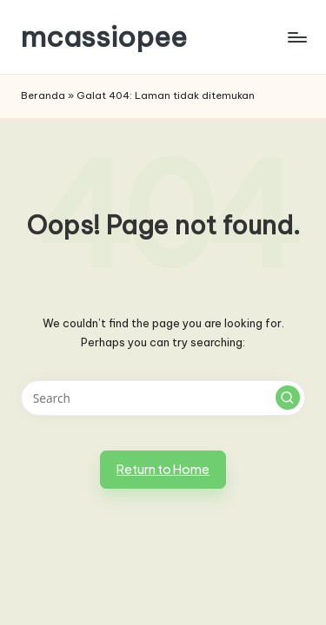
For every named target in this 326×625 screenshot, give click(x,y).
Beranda (43, 95)
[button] (288, 397)
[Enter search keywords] (163, 398)
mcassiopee (104, 37)
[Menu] (296, 37)
